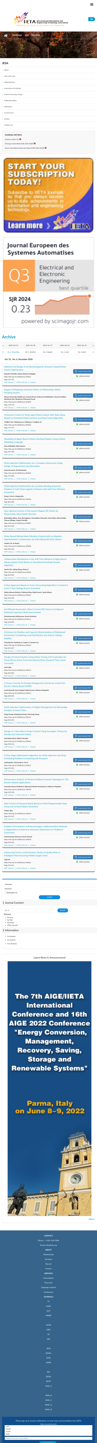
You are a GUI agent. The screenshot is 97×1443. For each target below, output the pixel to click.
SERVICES (48, 1273)
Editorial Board (9, 82)
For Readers (11, 936)
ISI (48, 1334)
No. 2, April (82, 352)
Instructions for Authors (12, 88)
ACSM (48, 1325)
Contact (48, 1268)
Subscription (48, 1278)
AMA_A (48, 1386)
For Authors (11, 940)
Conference (48, 1292)
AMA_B (48, 1395)
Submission (8, 107)
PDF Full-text (9, 382)
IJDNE (48, 1362)
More (91, 1219)
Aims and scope (9, 76)
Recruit (49, 1264)
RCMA (48, 1353)
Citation (33, 382)
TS (48, 1301)
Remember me (12, 893)
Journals (17, 35)
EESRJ (48, 1376)
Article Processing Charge (13, 94)
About (6, 70)
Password (8, 889)
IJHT (48, 1311)
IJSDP (48, 1306)
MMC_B (48, 1409)
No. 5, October (30, 352)
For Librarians (12, 944)
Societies (48, 1259)
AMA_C (48, 1400)
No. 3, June (65, 352)
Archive (7, 119)
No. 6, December (13, 352)
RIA (48, 1372)
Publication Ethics (10, 101)
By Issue (10, 917)
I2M (48, 1339)
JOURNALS (48, 1297)
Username (8, 884)
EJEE (48, 1329)
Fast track (48, 1282)
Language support (48, 1287)
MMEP (48, 1315)
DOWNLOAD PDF (83, 371)
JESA (27, 35)
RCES (48, 1381)
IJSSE (48, 1358)
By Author (10, 923)
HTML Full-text (21, 382)
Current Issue (9, 113)
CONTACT (48, 1236)
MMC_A (48, 1405)
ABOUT (48, 1250)
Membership (48, 1254)
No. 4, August (47, 352)
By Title (10, 920)
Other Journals (12, 925)
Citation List (8, 125)
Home (5, 35)
